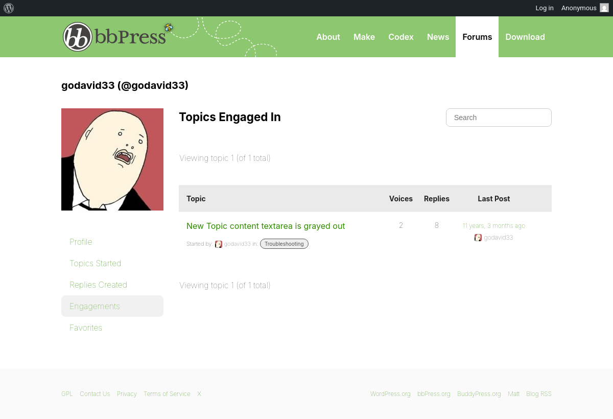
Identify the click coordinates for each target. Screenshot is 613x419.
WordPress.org (390, 394)
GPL (67, 394)
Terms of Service (167, 394)
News (438, 37)
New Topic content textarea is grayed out (265, 226)
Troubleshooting (284, 244)
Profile (80, 242)
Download (525, 37)
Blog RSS (539, 394)
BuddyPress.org (479, 394)
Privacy (127, 394)
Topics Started (95, 263)
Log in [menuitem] (545, 8)
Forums (477, 37)
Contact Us (95, 394)
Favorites (85, 327)
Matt (514, 394)
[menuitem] (9, 8)
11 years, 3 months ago (494, 225)
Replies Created (98, 285)
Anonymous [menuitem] (585, 7)
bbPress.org (114, 36)
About (328, 37)
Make (364, 37)
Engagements (94, 306)
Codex (401, 37)
